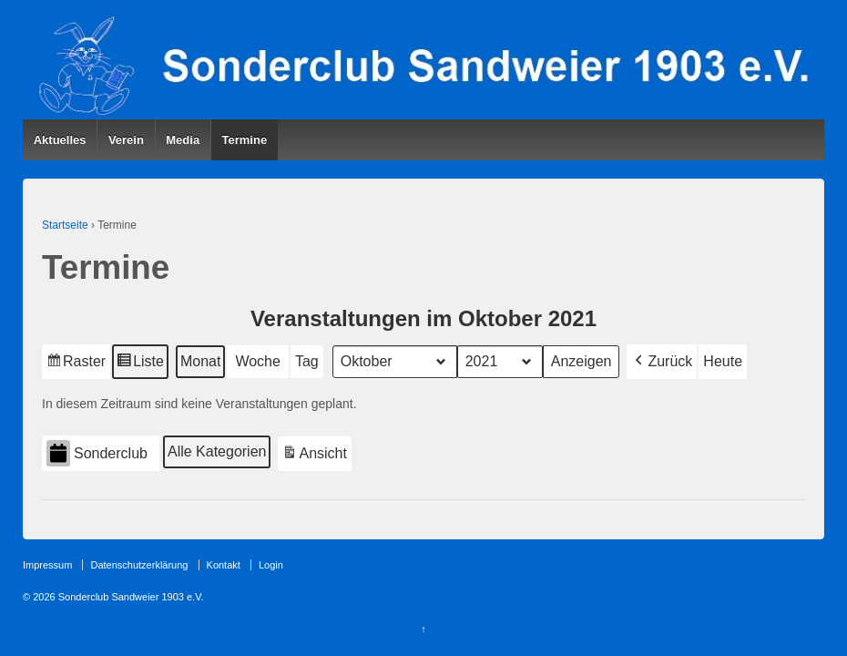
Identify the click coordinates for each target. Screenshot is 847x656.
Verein (126, 140)
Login (271, 564)
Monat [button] (200, 361)
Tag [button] (307, 361)
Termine (245, 140)
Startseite (65, 225)
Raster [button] (76, 364)
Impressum (47, 564)
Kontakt (223, 564)
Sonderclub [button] (97, 454)
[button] (662, 361)
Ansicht (316, 456)
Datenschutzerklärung (139, 564)
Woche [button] (258, 361)
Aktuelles (60, 140)
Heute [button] (722, 361)
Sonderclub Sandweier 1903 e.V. (130, 596)
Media (182, 140)
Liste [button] (140, 364)
